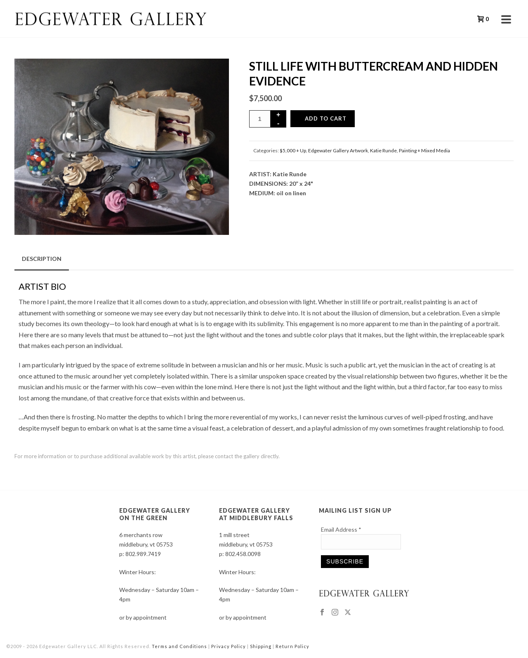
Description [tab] (41, 258)
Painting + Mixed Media (424, 150)
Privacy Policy (228, 646)
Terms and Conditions (179, 646)
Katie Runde (383, 150)
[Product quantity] (260, 119)
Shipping (260, 646)
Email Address (341, 529)
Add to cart (325, 118)
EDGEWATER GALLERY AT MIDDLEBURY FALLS (256, 514)
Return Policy (292, 646)
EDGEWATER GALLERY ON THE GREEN (154, 514)
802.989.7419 (143, 553)
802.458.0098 (243, 553)
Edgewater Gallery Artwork (338, 150)
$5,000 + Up (293, 150)
